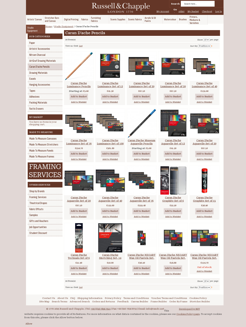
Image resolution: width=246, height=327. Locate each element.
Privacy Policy (113, 298)
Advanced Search (80, 301)
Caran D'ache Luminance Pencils (79, 85)
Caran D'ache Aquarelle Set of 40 (110, 199)
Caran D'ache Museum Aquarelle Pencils (141, 142)
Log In (218, 11)
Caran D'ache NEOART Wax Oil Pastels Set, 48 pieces (204, 258)
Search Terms (59, 301)
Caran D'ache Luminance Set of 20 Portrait (173, 86)
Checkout (207, 11)
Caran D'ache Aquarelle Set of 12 (173, 142)
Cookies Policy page (188, 314)
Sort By (194, 46)
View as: (69, 46)
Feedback (123, 301)
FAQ (72, 298)
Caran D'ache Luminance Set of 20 (141, 85)
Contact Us (48, 298)
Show (200, 40)
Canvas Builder (139, 301)
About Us (62, 298)
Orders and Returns (103, 301)
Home (48, 26)
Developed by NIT (189, 309)
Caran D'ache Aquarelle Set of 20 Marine (79, 200)
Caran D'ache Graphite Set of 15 (204, 199)
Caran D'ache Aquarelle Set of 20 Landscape (204, 143)
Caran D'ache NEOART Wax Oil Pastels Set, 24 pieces (173, 258)
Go (175, 9)
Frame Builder (159, 301)
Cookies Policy (198, 298)
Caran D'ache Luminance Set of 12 (110, 85)
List (81, 46)
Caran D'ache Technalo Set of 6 (79, 257)
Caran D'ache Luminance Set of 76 (79, 142)
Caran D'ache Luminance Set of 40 (204, 85)
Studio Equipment (63, 26)
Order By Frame (178, 301)
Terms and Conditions (136, 298)
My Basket (193, 11)
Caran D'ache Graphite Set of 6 (173, 199)
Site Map (44, 301)
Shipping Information (89, 298)
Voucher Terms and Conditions (169, 298)
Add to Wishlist (79, 102)
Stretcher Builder (200, 301)
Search (175, 4)
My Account (163, 11)
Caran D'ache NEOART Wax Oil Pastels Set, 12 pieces (142, 258)
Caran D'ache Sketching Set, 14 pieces (110, 258)
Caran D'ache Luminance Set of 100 (110, 142)
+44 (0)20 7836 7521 (101, 309)
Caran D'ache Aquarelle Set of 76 (141, 199)
